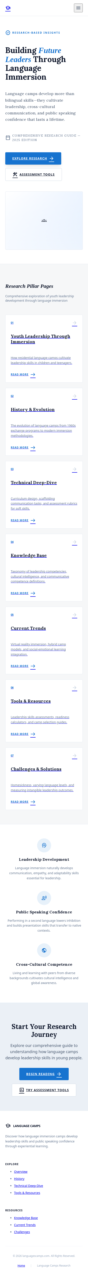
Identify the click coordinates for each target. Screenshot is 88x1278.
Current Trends (25, 1225)
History (19, 1179)
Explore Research (33, 158)
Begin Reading (44, 1074)
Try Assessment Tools (44, 1090)
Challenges (22, 1232)
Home (21, 1265)
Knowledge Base (26, 1218)
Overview (20, 1172)
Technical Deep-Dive (28, 1186)
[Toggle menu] (78, 8)
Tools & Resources (27, 1193)
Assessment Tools (34, 174)
